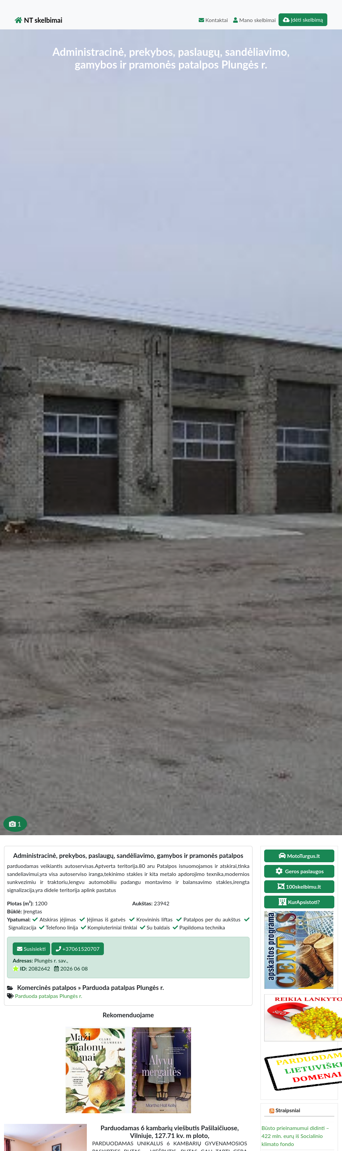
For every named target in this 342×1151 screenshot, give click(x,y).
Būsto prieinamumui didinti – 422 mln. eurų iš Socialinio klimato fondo (295, 1136)
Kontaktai (213, 20)
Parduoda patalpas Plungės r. (48, 996)
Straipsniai (288, 1110)
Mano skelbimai (254, 20)
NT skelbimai (38, 20)
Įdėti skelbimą (303, 19)
